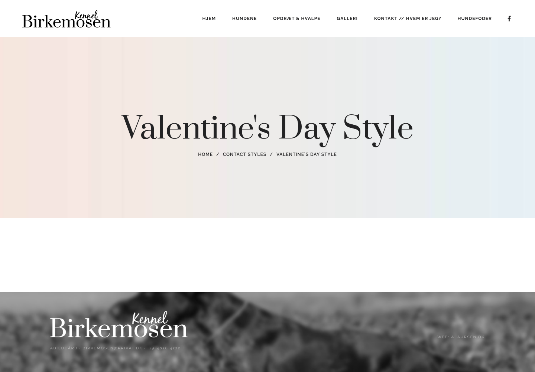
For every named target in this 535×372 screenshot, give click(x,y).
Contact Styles (244, 154)
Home (205, 154)
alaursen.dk (467, 337)
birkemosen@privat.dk (112, 348)
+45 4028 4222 (164, 348)
